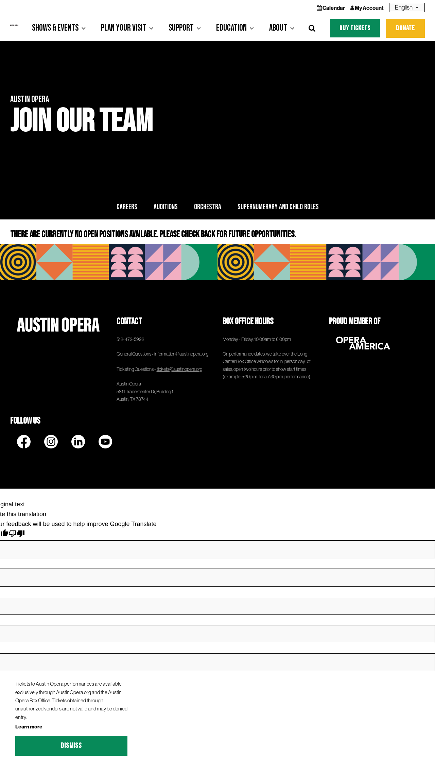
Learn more (28, 726)
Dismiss (71, 745)
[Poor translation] (16, 534)
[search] (312, 28)
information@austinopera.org (181, 354)
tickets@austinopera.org (179, 369)
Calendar (331, 7)
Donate (405, 28)
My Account (367, 7)
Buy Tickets (355, 28)
